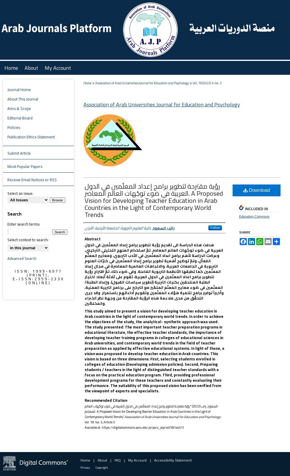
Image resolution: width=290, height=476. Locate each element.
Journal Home (19, 89)
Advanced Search (21, 258)
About (102, 460)
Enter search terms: (23, 224)
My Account (137, 460)
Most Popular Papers (24, 166)
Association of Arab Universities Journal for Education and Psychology (142, 83)
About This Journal (22, 99)
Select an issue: (20, 193)
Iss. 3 (218, 83)
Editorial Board (20, 118)
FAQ (118, 460)
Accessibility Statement (173, 460)
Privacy (85, 467)
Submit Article (19, 153)
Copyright (102, 467)
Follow (215, 227)
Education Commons (254, 216)
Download (256, 190)
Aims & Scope (19, 108)
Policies (13, 127)
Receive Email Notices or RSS (32, 179)
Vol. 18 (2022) (202, 83)
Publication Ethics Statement (31, 136)
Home (87, 83)
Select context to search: (28, 239)
